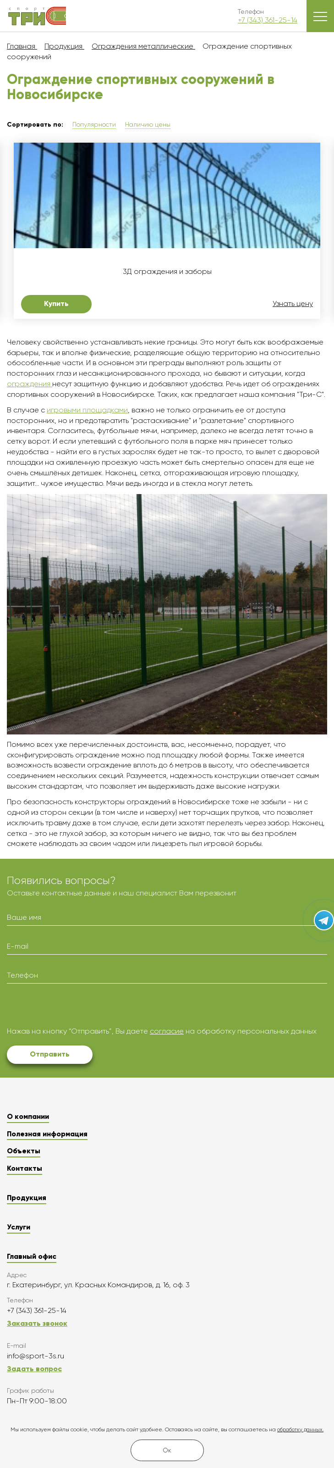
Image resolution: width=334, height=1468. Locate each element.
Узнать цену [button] (293, 304)
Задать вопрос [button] (34, 1368)
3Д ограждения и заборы (167, 271)
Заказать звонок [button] (37, 1323)
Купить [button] (56, 303)
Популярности (94, 124)
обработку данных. (300, 1430)
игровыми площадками (87, 410)
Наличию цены (147, 124)
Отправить (50, 1054)
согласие (167, 1031)
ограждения (29, 383)
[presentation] (76, 1008)
